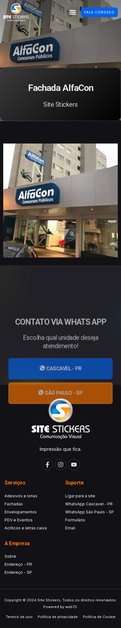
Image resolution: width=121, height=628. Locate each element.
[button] (72, 12)
